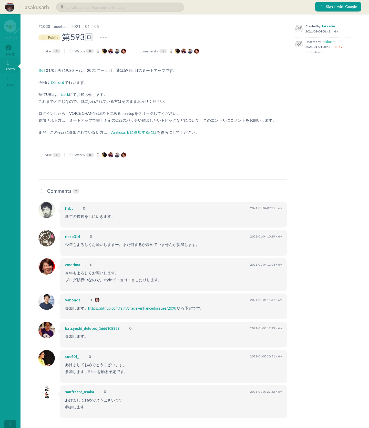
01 (88, 26)
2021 (76, 26)
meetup (60, 26)
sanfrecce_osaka (80, 391)
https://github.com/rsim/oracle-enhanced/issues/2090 (134, 308)
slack (65, 94)
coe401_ (72, 356)
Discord (57, 82)
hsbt (69, 208)
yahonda (73, 299)
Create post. (314, 52)
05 (97, 26)
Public (50, 37)
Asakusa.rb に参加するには (134, 132)
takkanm (328, 26)
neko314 (73, 236)
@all (42, 70)
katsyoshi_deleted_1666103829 (94, 328)
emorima (73, 264)
